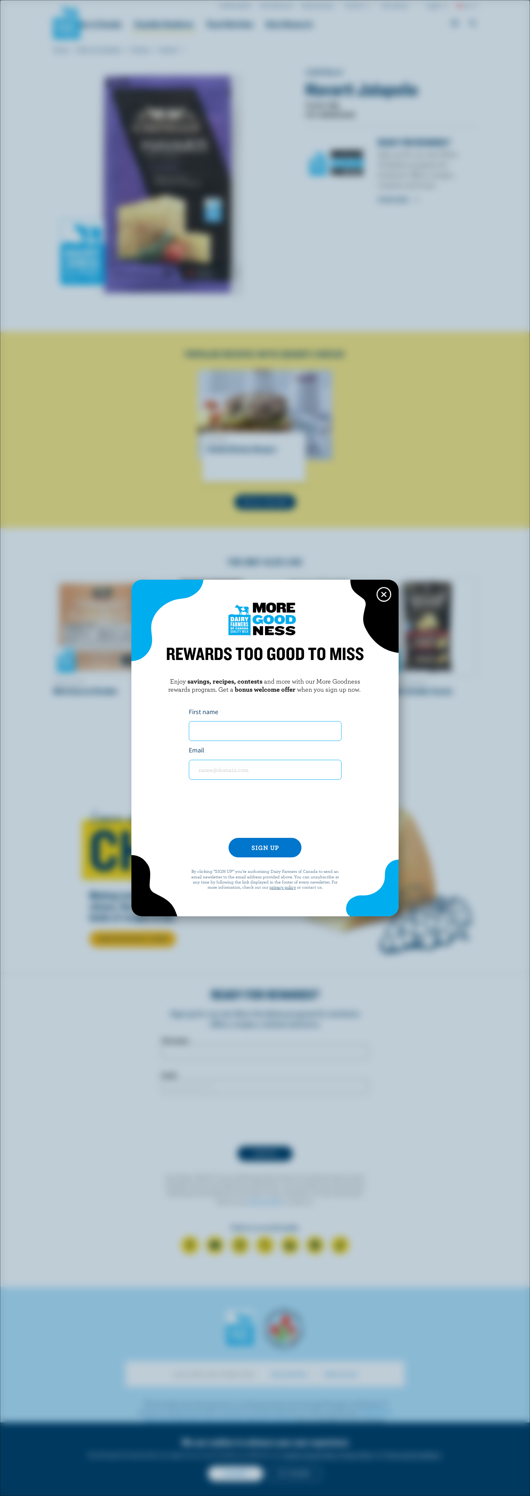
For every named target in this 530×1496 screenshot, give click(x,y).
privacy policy (282, 886)
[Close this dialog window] (384, 594)
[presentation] (265, 811)
